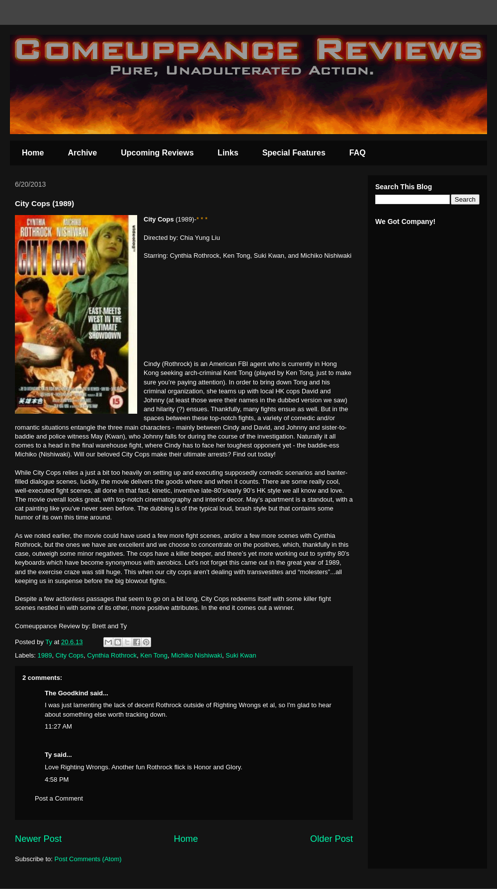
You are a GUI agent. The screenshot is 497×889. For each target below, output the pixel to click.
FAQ (357, 152)
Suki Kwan (241, 655)
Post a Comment (59, 798)
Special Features (294, 152)
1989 (45, 655)
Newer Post (38, 839)
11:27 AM (58, 726)
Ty (48, 754)
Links (228, 152)
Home (33, 152)
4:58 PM (57, 779)
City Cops (69, 655)
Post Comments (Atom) (88, 859)
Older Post (331, 839)
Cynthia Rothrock (112, 655)
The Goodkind (66, 693)
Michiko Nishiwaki (196, 655)
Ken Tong (153, 655)
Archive (82, 152)
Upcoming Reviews (157, 152)
